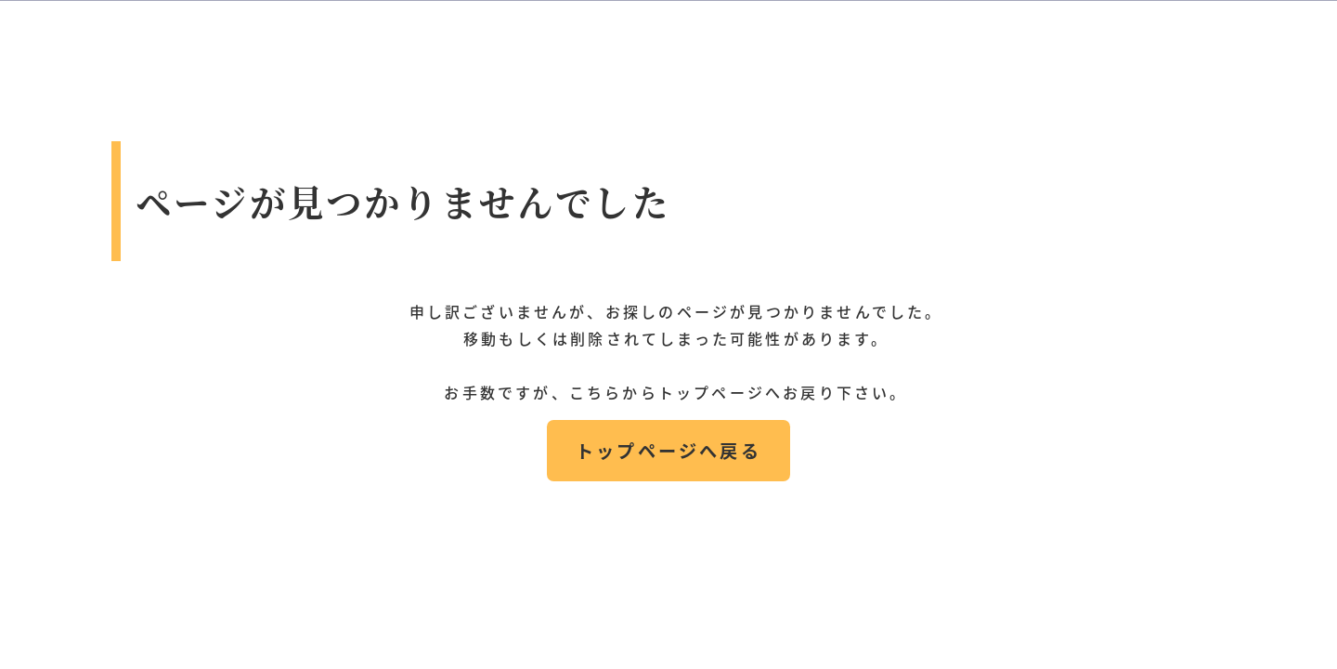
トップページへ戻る (668, 451)
